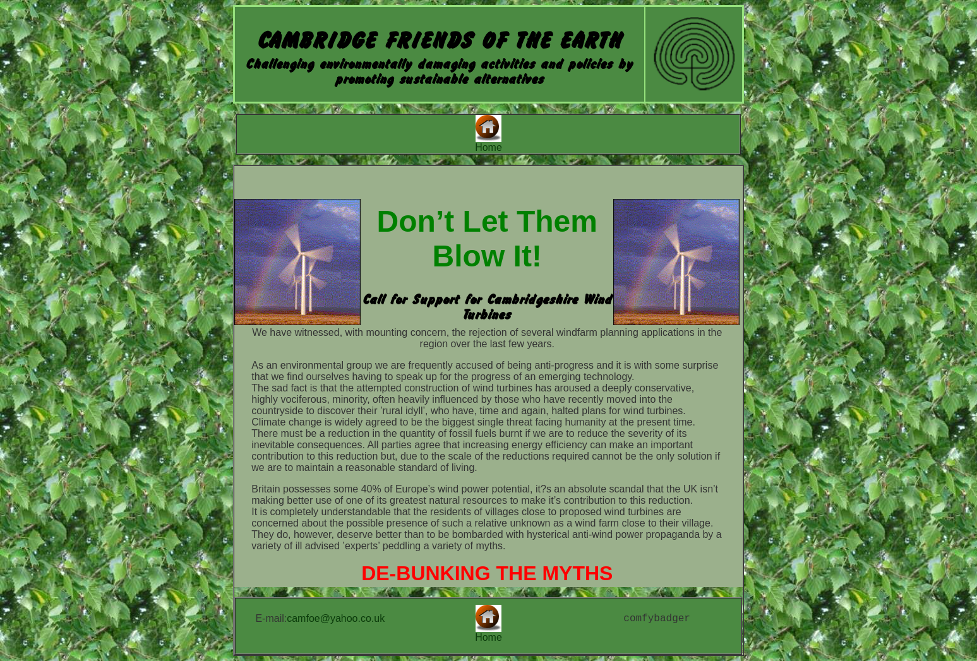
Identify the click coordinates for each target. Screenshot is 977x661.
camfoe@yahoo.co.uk (336, 618)
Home (488, 147)
